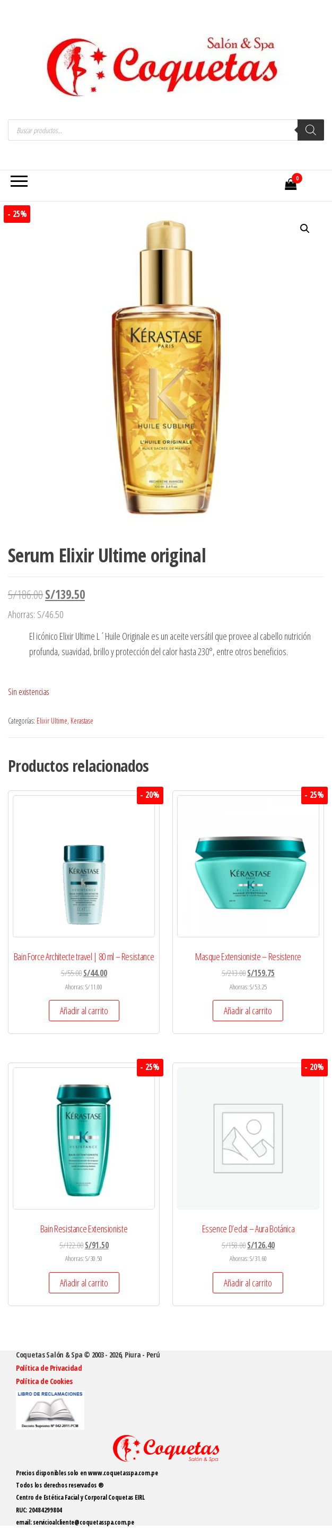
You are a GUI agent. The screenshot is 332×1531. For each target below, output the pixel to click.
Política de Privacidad (49, 1368)
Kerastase (82, 721)
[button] (304, 228)
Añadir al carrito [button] (84, 1010)
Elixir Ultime (52, 721)
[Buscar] (311, 130)
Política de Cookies (44, 1381)
